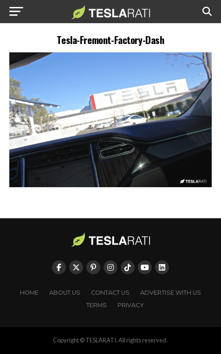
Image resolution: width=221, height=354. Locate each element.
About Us (64, 292)
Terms (96, 305)
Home (29, 292)
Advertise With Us (170, 292)
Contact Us (110, 292)
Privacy (130, 305)
